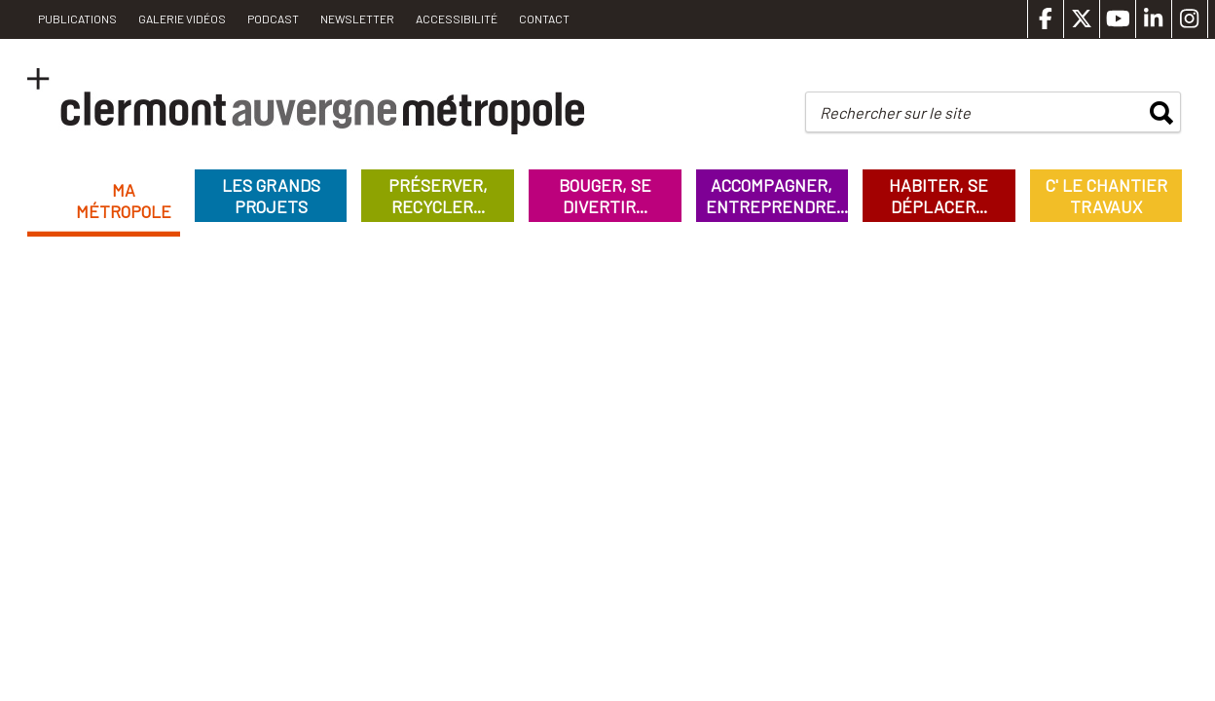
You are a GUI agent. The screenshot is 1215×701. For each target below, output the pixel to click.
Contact (544, 18)
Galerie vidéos (182, 18)
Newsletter (357, 18)
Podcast (273, 18)
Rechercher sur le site (895, 112)
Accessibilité (456, 18)
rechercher (1161, 113)
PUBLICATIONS (77, 18)
